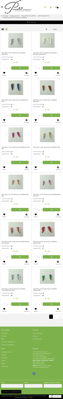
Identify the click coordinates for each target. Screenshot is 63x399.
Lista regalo (4, 366)
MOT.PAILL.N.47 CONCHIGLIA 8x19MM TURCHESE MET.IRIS (13, 289)
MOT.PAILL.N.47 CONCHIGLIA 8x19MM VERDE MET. (45, 289)
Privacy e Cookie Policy (8, 342)
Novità (3, 363)
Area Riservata (37, 339)
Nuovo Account (37, 333)
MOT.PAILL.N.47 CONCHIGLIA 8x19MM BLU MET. (15, 100)
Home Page (4, 16)
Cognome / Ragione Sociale (52, 382)
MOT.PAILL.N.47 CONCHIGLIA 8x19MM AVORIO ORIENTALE (45, 53)
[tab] (3, 29)
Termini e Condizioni (7, 344)
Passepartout (38, 398)
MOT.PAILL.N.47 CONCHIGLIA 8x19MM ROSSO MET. (45, 242)
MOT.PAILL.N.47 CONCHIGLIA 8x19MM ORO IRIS (15, 195)
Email (3, 382)
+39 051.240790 (39, 355)
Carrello (3, 355)
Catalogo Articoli (15, 16)
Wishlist (35, 336)
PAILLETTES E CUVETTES (29, 16)
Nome (26, 382)
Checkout (4, 357)
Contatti (3, 336)
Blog (2, 339)
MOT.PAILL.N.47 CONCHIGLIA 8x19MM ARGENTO (13, 53)
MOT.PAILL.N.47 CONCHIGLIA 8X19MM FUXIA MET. (16, 148)
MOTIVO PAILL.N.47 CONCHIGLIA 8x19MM (15, 17)
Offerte (3, 360)
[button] (45, 7)
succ (60, 316)
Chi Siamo (4, 333)
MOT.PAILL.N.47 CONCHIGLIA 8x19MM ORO (46, 147)
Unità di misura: (6, 57)
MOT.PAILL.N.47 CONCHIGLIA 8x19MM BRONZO (45, 100)
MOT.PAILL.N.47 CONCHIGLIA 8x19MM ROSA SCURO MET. (15, 242)
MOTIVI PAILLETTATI (43, 16)
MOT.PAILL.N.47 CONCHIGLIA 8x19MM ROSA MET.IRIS (47, 195)
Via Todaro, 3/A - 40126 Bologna (42, 353)
